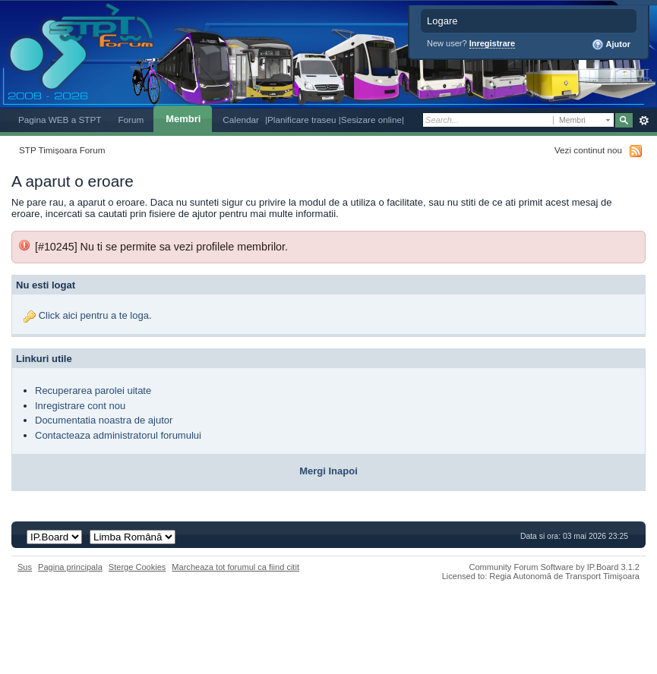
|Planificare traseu (302, 119)
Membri (183, 118)
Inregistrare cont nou (80, 405)
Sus (24, 567)
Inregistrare (492, 43)
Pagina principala (70, 567)
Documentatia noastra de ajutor (103, 420)
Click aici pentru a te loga (94, 315)
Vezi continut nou (588, 150)
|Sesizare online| (371, 119)
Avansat (643, 120)
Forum (131, 119)
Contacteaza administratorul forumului (118, 435)
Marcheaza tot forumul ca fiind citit (235, 567)
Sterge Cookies (137, 567)
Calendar (241, 119)
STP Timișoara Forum (62, 150)
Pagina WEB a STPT (59, 119)
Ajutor (611, 45)
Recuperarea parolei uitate (93, 390)
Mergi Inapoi (328, 471)
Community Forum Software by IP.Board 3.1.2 (554, 567)
